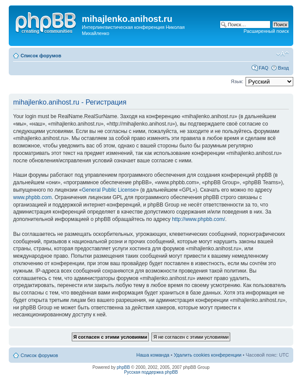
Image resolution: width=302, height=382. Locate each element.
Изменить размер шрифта (282, 54)
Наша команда (153, 354)
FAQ (263, 67)
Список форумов (41, 55)
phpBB (123, 367)
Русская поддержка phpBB (151, 372)
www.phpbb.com (32, 197)
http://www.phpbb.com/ (198, 219)
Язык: (237, 81)
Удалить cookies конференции (208, 354)
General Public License (109, 190)
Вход (283, 67)
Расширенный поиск (266, 31)
